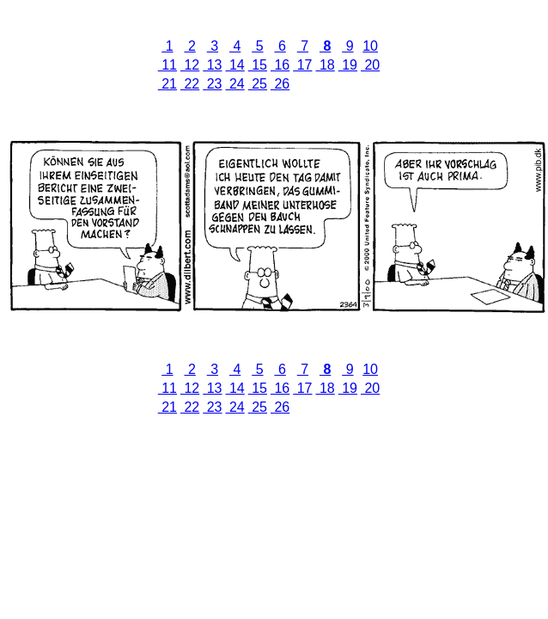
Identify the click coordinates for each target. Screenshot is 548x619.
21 (167, 84)
